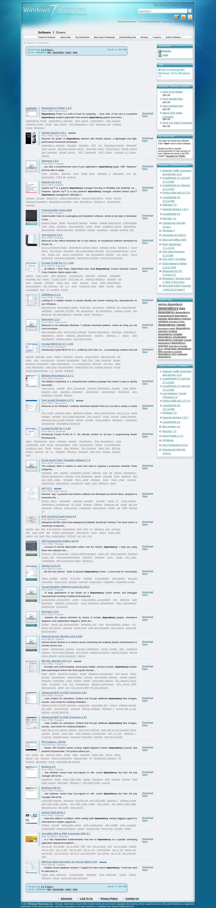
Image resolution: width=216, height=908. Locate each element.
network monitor (119, 652)
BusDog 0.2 (49, 766)
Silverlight (131, 145)
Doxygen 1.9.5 (50, 611)
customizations (76, 226)
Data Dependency (110, 282)
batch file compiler (113, 737)
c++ (67, 286)
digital (97, 226)
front (65, 684)
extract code (80, 628)
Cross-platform (102, 420)
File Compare (50, 286)
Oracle (122, 874)
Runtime (58, 395)
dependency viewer (52, 335)
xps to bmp (48, 850)
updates (93, 223)
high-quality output (71, 825)
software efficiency (95, 279)
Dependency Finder (36, 121)
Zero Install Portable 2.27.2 (58, 400)
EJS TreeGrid (54, 529)
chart (79, 529)
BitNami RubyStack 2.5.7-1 (58, 375)
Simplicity (83, 145)
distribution (80, 230)
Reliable (88, 578)
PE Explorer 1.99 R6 (54, 742)
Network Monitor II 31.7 (175, 209)
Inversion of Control (125, 152)
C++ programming (81, 363)
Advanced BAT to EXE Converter (59, 705)
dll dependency (104, 311)
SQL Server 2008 (80, 687)
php (84, 536)
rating (68, 52)
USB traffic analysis (52, 800)
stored (83, 673)
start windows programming (91, 733)
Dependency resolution (68, 423)
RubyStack (123, 391)
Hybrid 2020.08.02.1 (53, 812)
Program (87, 504)
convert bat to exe (126, 708)
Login (165, 55)
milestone (99, 529)
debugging (118, 173)
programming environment (56, 599)
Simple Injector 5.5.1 (54, 132)
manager (30, 205)
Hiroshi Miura (49, 501)
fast (89, 846)
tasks (94, 483)
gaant (87, 483)
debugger (85, 754)
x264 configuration (93, 825)
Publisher (102, 275)
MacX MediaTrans (172, 106)
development (113, 201)
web (115, 599)
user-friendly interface (105, 677)
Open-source (70, 508)
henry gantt (81, 479)
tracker (45, 649)
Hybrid (127, 828)
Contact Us (132, 898)
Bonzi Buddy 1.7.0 (172, 435)
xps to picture (61, 853)
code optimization (35, 367)
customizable (48, 828)
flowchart (90, 275)
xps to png (61, 850)
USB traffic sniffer (91, 782)
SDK (44, 857)
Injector (45, 156)
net (79, 536)
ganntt (98, 476)
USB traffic (62, 782)
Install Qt (113, 501)
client (44, 673)
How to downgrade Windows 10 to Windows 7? (174, 73)
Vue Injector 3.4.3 (52, 234)
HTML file (61, 177)
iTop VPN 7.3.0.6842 (174, 259)
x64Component (118, 554)
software (54, 173)
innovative (68, 251)
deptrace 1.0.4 (50, 160)
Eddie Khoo (88, 173)
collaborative (48, 483)
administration (74, 677)
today (106, 479)
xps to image (120, 846)
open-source (48, 388)
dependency (86, 201)
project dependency (69, 198)
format (64, 289)
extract (108, 754)
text (128, 173)
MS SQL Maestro (99, 687)
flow (43, 529)
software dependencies (79, 335)
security (115, 416)
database (124, 599)
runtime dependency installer (170, 333)
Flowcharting (40, 441)
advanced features (68, 673)
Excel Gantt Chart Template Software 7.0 (66, 460)
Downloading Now (127, 37)
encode (55, 825)
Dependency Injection (53, 145)
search (102, 532)
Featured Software (46, 37)
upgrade (113, 230)
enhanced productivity (111, 258)
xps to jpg (117, 850)
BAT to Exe (115, 733)
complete (107, 476)
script (44, 173)
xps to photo (72, 846)
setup (52, 226)
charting (64, 473)
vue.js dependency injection (89, 251)
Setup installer (50, 578)
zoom (94, 532)
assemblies (58, 680)
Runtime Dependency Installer (104, 388)
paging (29, 536)
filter (28, 532)
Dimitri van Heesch (51, 628)
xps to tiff (115, 853)
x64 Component (60, 554)
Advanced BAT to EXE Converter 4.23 (64, 717)
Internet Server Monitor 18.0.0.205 (62, 636)
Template (67, 479)
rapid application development (97, 603)
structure (131, 479)
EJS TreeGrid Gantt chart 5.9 (59, 516)
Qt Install (76, 504)
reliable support (128, 677)
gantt (42, 536)
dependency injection (88, 258)
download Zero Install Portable (58, 420)
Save (145, 116)
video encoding (128, 825)
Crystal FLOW (59, 279)
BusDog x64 (82, 800)
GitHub (111, 508)
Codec (119, 557)
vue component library (117, 251)
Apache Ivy (52, 198)
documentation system (118, 624)
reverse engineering (61, 758)
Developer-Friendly (114, 145)
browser (84, 282)
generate (83, 582)
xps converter (129, 853)
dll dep (87, 314)
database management (100, 673)
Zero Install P (94, 416)
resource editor (54, 754)
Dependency (97, 121)
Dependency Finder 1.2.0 (57, 108)
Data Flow (87, 360)
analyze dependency (99, 332)
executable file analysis (68, 761)
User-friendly (99, 508)
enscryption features (102, 680)
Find (91, 124)
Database (91, 874)
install (106, 416)
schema (88, 677)
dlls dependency (85, 311)
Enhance (46, 554)
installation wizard (112, 226)
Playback (99, 557)
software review (108, 247)
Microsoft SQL (49, 687)
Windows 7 (39, 128)
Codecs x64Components (83, 554)
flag (48, 536)
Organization (85, 441)
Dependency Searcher (61, 121)
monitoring (47, 779)
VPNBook (168, 440)
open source (81, 121)
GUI (67, 687)
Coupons (157, 37)
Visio (42, 289)
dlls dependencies (62, 314)
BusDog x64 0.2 (51, 787)
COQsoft (71, 536)
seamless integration (65, 258)
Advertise (66, 898)
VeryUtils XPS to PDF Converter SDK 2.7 (66, 833)
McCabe (49, 282)
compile (46, 733)
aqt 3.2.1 (47, 488)
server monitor (109, 649)
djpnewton (97, 779)
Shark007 (87, 557)
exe (42, 754)
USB (107, 779)
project (46, 279)
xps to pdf (47, 846)
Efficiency (72, 451)
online (89, 226)
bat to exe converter (89, 730)
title (49, 52)
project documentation (37, 370)
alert (121, 649)
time (56, 473)
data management (126, 603)
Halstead (111, 279)
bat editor (47, 708)
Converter (47, 737)
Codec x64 (103, 554)
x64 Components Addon (68, 561)
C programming (112, 444)
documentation (33, 286)
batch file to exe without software (59, 730)
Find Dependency (78, 124)
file (134, 173)
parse (94, 282)
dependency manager (60, 201)
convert (113, 705)
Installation (109, 582)
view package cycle (52, 332)
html (85, 529)
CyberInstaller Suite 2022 (57, 210)
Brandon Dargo (61, 737)
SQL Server (121, 673)
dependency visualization (172, 337)
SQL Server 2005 (126, 684)
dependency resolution (172, 352)
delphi (62, 223)
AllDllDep (110, 307)
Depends (77, 314)
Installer (61, 388)
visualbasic (102, 230)
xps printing (103, 853)
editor (101, 286)
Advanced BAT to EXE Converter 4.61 (64, 692)
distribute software (82, 413)
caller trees (42, 275)
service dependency (170, 304)
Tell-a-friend (160, 5)
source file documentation (65, 624)
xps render (59, 846)
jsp (90, 529)
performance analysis (62, 649)
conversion (47, 853)
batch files (67, 733)
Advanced (75, 737)
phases (118, 473)
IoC (100, 145)
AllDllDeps (47, 311)
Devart (56, 878)
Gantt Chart (117, 479)
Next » (50, 49)
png (28, 754)
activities (69, 476)
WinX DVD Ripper (172, 91)
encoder (118, 828)
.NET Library (105, 152)
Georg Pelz (107, 828)
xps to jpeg (75, 850)
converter (75, 708)
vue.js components (73, 254)
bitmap (29, 758)
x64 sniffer (63, 807)
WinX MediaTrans (172, 98)
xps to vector (99, 846)
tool (72, 684)
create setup (95, 582)
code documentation (98, 628)
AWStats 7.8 (169, 204)
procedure (55, 684)
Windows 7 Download (37, 42)
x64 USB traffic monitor (55, 804)
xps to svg (89, 850)
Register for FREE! (175, 156)
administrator (58, 677)
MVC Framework (76, 388)
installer (91, 230)
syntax (34, 754)
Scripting (98, 737)
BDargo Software (91, 708)
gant (105, 473)
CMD (124, 508)
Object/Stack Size (84, 367)
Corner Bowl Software (63, 652)
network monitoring (100, 652)
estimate (96, 473)
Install (124, 504)
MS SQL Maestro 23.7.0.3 (57, 661)
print (89, 536)
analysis (71, 177)
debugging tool (49, 807)
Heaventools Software (104, 758)
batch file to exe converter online (118, 730)
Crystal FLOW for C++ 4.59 (58, 263)
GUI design (62, 606)
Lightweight (85, 508)
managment (77, 483)
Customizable (102, 578)
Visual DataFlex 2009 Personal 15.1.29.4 (65, 586)
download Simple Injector (71, 149)
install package (128, 416)
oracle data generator (54, 874)
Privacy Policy (109, 898)
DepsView (116, 332)
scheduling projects (80, 473)
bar (110, 473)
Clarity (48, 448)
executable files (99, 705)
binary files (98, 754)
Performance (112, 149)
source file (130, 628)
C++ (134, 624)
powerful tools (49, 391)
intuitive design (49, 223)
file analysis (98, 307)
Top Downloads (82, 37)
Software (44, 32)
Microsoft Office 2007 (174, 239)
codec (110, 557)
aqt (118, 508)
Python (45, 624)
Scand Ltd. (54, 254)
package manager (83, 501)
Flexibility (71, 145)
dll (90, 758)
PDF (83, 846)
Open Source (49, 149)
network (82, 656)
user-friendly (82, 532)
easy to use (123, 413)
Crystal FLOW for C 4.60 (56, 428)
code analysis (113, 121)
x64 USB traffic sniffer (82, 804)
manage (40, 198)
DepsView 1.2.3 (51, 319)
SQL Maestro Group (125, 680)
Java (101, 624)
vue (43, 254)
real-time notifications (87, 649)
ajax (37, 529)
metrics (29, 275)
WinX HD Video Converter (177, 122)
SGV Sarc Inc (75, 279)
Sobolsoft (126, 476)
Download (147, 113)
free (132, 230)
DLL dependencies (126, 307)
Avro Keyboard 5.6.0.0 (175, 445)
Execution (87, 737)
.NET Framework (87, 152)
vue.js (133, 251)
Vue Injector (55, 251)
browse (110, 286)
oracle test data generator (74, 878)
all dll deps (85, 307)
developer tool (103, 124)
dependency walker (166, 328)
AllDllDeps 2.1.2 (51, 294)
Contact (173, 5)
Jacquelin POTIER (64, 311)
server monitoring (67, 656)
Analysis (116, 451)
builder (64, 578)
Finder (48, 124)
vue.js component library (54, 247)
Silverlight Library (95, 149)
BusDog (126, 779)
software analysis (103, 367)
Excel (117, 476)
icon (36, 758)
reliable (132, 846)
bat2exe (46, 712)
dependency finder (177, 322)
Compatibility (48, 561)
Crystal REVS (92, 356)
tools (75, 201)
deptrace (66, 173)
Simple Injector (67, 152)
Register (166, 51)
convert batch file (60, 712)
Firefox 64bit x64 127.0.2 (176, 192)
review (108, 198)
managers (47, 473)
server (75, 599)
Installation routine (125, 582)
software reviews (127, 705)
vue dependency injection (100, 254)
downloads (58, 52)
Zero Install (47, 413)
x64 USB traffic (97, 800)
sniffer (57, 779)
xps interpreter (88, 853)
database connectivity (67, 603)
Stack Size (63, 282)
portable (56, 416)
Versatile (100, 501)
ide (61, 286)
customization (58, 536)
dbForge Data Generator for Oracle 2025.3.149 (69, 861)
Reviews (144, 37)
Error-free (76, 578)
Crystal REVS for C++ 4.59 (57, 344)
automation (84, 705)
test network (82, 652)
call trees (108, 363)
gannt (113, 483)
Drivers (61, 32)
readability (115, 275)
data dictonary (59, 275)
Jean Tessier (60, 124)
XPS (109, 846)
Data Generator (108, 874)
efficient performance (102, 684)
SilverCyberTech (64, 230)
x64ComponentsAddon (68, 557)
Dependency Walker (68, 307)
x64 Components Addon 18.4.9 (60, 541)
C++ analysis (53, 289)
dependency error (167, 354)
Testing (132, 874)
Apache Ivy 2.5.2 (51, 182)
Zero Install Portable (104, 413)
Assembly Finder (34, 124)
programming (76, 275)
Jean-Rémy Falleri (82, 339)
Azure (133, 673)
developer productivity (37, 363)
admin (61, 687)
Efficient (98, 504)
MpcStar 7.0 (169, 218)
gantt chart (38, 532)
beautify (38, 282)
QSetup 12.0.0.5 (51, 565)
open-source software (75, 332)
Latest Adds (65, 37)
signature (61, 226)
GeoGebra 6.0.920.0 (174, 235)
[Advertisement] (53, 80)
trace (76, 173)
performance (48, 177)
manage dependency (92, 198)
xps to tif (74, 853)
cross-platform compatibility (96, 599)
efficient (80, 420)
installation (64, 501)
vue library (122, 254)
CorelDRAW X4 (171, 214)
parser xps (130, 850)
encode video (93, 828)
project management (63, 532)
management (63, 483)
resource (115, 529)
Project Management (52, 476)
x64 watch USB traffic (124, 804)
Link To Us (186, 5)
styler (74, 286)
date (75, 52)
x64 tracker (103, 804)
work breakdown (84, 476)
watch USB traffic (72, 779)
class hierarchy (103, 360)
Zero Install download (73, 416)
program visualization (68, 360)
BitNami (68, 395)
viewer (125, 335)
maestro (77, 680)
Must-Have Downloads (104, 37)
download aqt (111, 504)
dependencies (49, 307)
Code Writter (129, 388)
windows (123, 230)
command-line (61, 708)
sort (36, 536)
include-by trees (87, 286)
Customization (76, 874)
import (52, 761)
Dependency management (55, 504)
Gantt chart (114, 532)
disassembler (81, 758)
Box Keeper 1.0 (171, 426)
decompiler (41, 761)
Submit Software (173, 37)
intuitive (30, 529)
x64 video (130, 557)
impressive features (77, 223)
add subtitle (111, 825)
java (107, 529)
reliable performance (110, 223)
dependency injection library (83, 247)
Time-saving (60, 582)
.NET (93, 145)
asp (48, 532)
